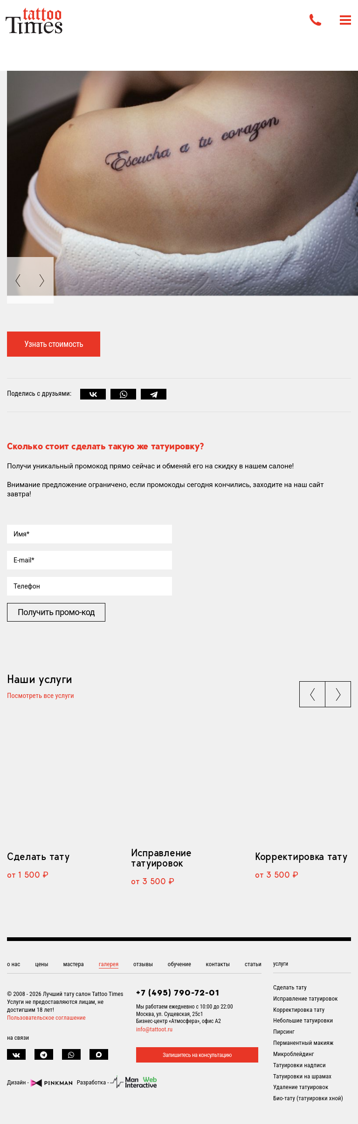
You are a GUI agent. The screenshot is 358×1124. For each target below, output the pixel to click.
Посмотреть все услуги (40, 696)
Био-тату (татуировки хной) (308, 1098)
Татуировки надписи (299, 1065)
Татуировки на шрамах (302, 1076)
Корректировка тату (301, 856)
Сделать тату (38, 856)
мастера (73, 964)
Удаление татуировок (300, 1086)
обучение (179, 964)
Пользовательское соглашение (46, 1017)
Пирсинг (284, 1031)
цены (41, 964)
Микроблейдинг (293, 1053)
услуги (280, 964)
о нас (13, 964)
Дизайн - (39, 1082)
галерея (109, 964)
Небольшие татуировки (303, 1020)
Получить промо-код (56, 612)
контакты (218, 964)
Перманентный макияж (303, 1042)
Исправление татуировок (161, 857)
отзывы (143, 964)
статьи (253, 964)
